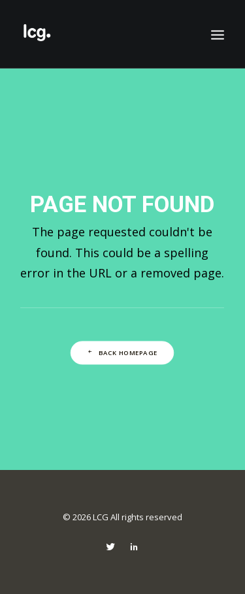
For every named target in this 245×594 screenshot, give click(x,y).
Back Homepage (122, 352)
